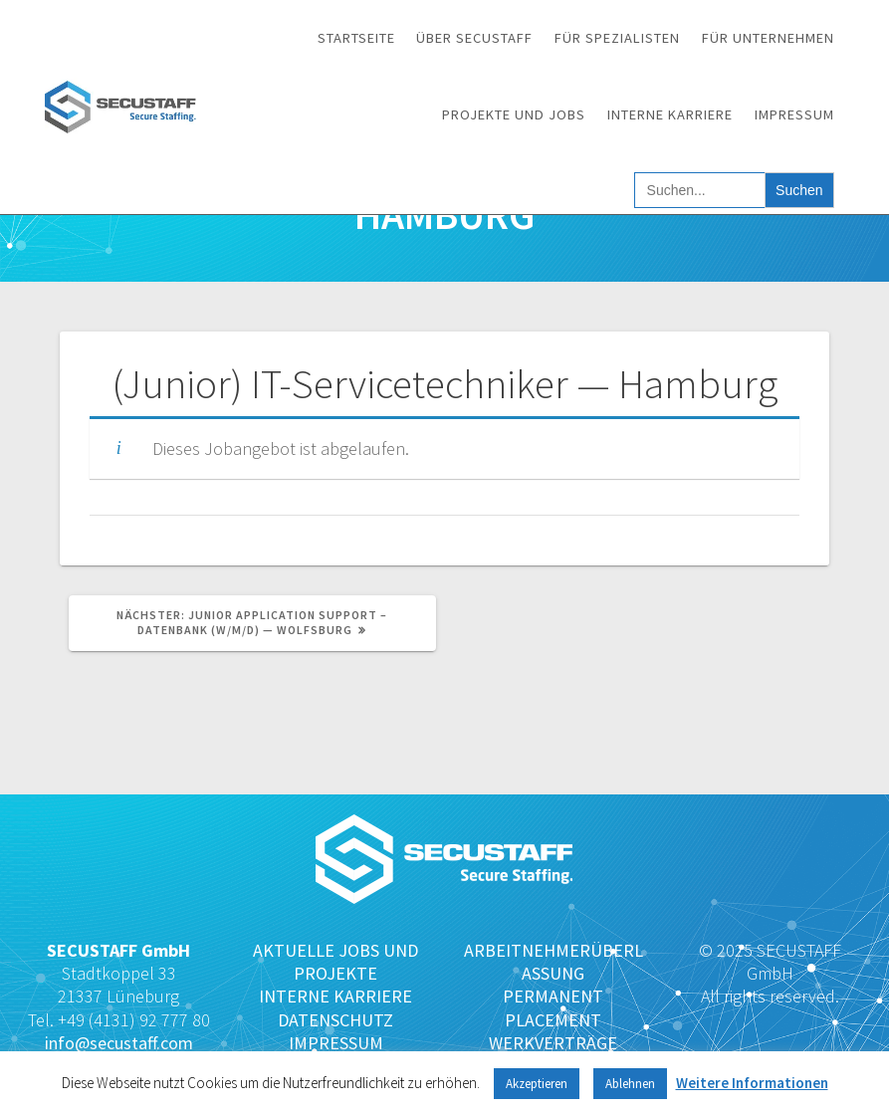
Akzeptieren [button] (536, 1083)
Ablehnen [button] (630, 1083)
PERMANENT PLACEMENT (553, 1007)
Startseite (356, 38)
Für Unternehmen (768, 38)
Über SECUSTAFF (474, 38)
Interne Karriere (670, 114)
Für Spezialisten (617, 38)
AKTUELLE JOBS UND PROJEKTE (335, 962)
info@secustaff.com (119, 1042)
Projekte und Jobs (513, 114)
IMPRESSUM (336, 1042)
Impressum (794, 114)
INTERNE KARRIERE (335, 996)
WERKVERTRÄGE (553, 1042)
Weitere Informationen (752, 1082)
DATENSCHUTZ (335, 1019)
